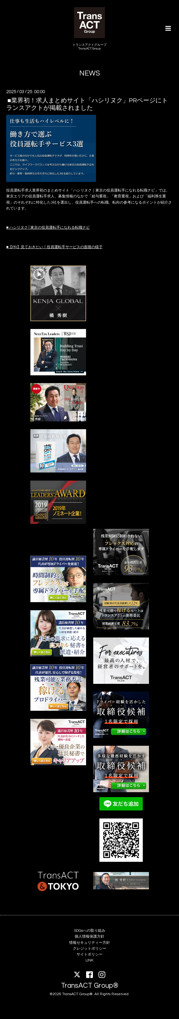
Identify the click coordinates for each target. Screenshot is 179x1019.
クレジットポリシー (89, 949)
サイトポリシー (89, 954)
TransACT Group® (89, 985)
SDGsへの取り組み (89, 931)
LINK (89, 960)
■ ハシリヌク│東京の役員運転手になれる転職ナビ (48, 228)
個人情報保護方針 (89, 937)
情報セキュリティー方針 (89, 943)
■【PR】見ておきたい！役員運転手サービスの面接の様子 (54, 247)
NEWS (89, 73)
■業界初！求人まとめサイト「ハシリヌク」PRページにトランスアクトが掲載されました (87, 104)
